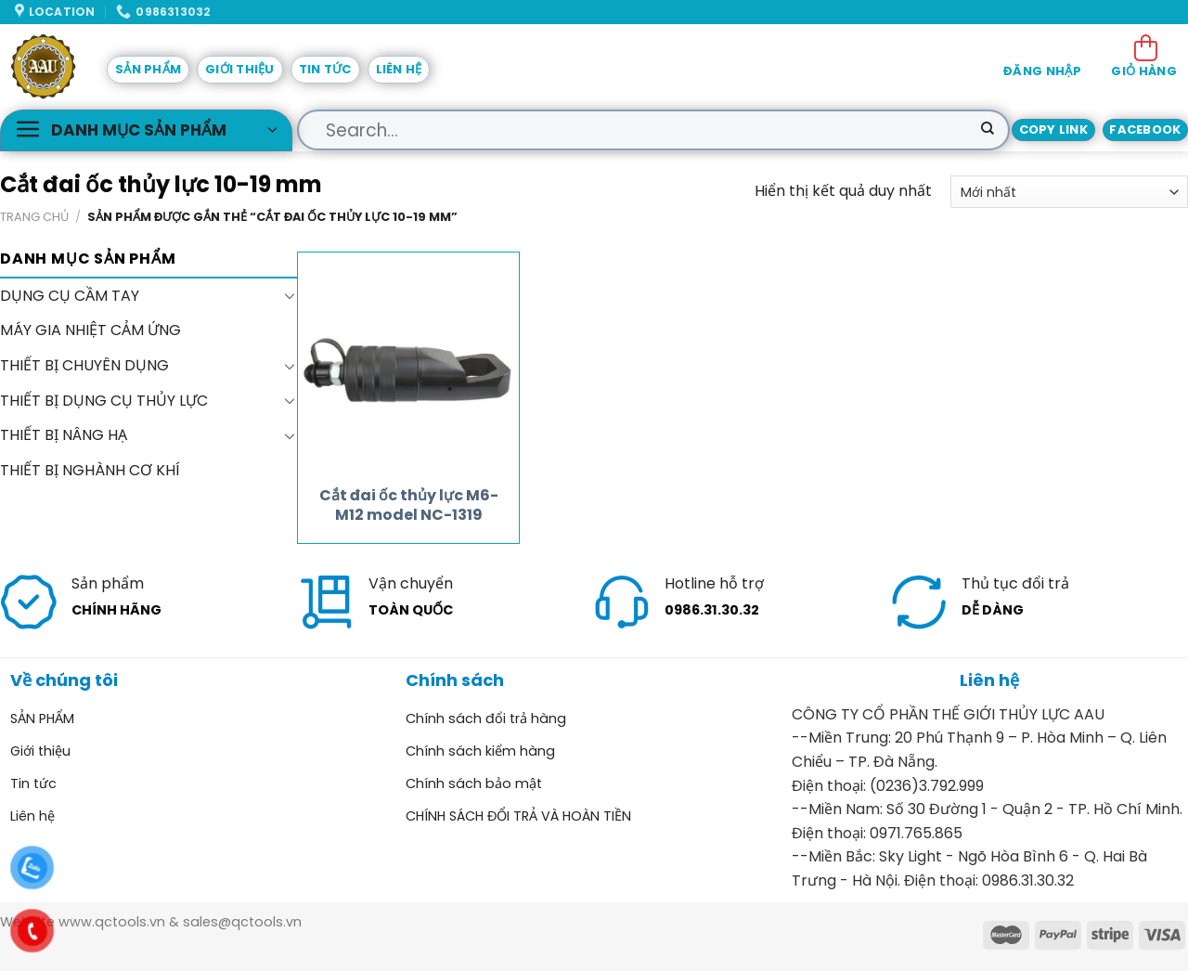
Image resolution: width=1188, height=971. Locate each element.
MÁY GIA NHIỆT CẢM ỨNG (90, 331)
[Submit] (987, 130)
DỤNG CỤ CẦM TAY (69, 295)
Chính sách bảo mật (474, 783)
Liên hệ (399, 69)
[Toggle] (289, 296)
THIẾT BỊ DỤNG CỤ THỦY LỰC (104, 400)
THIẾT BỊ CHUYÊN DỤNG (84, 365)
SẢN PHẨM (148, 69)
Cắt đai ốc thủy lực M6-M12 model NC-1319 (408, 505)
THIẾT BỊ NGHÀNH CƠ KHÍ (90, 470)
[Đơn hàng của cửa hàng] (1069, 191)
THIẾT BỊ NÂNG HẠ (63, 435)
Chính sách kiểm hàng (480, 751)
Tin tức (325, 69)
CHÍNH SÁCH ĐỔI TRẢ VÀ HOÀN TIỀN (518, 816)
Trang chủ (34, 217)
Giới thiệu (240, 69)
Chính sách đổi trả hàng (486, 718)
